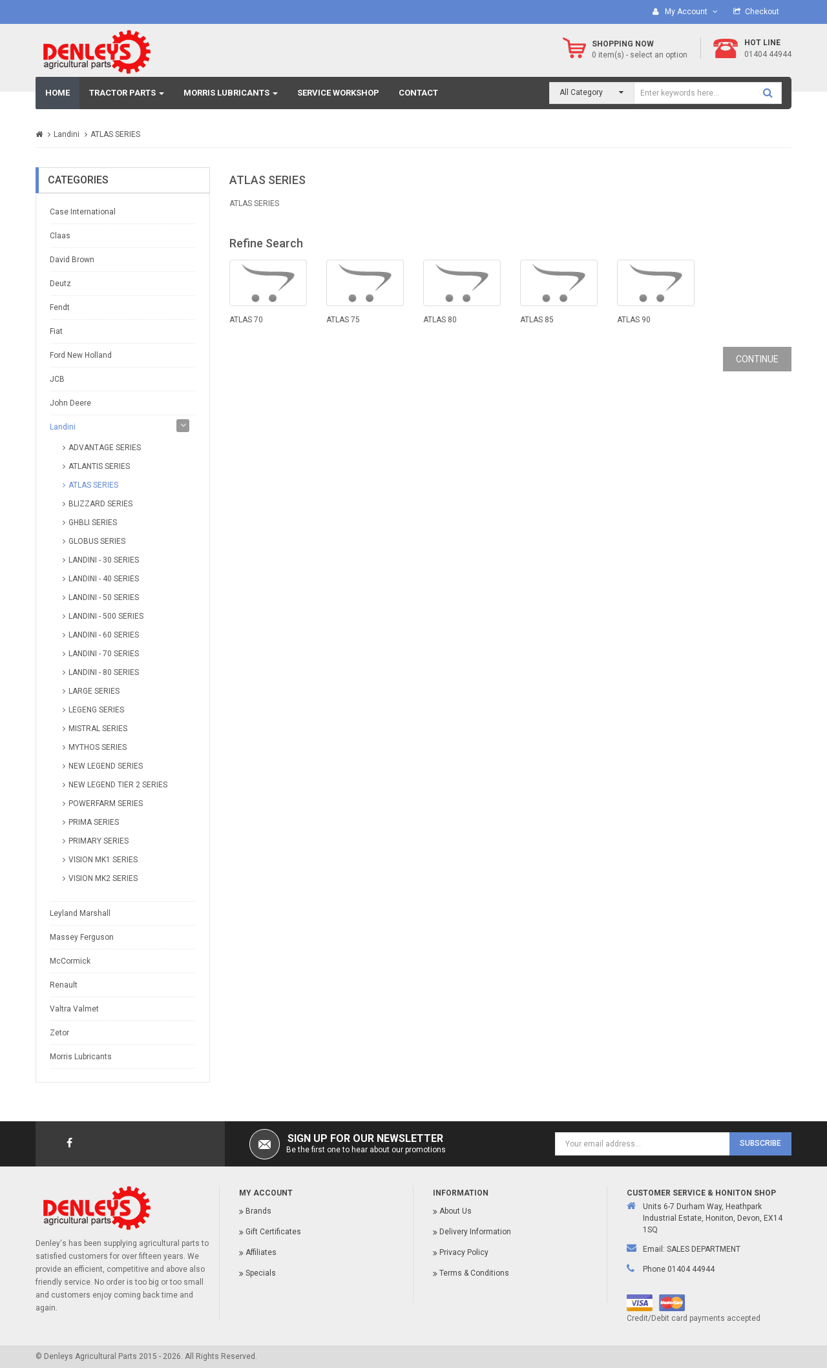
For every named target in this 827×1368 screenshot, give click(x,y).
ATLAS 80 (440, 319)
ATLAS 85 (537, 319)
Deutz (60, 283)
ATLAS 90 (634, 319)
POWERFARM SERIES (105, 803)
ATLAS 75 (343, 319)
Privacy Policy (463, 1252)
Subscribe (760, 1143)
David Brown (72, 259)
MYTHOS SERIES (97, 747)
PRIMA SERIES (93, 822)
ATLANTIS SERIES (99, 466)
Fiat (56, 331)
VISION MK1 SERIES (103, 859)
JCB (57, 379)
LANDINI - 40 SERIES (103, 578)
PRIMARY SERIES (98, 840)
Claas (60, 235)
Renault (64, 985)
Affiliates (261, 1252)
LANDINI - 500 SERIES (105, 616)
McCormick (70, 961)
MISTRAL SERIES (97, 728)
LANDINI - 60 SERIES (103, 634)
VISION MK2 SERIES (103, 878)
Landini (66, 134)
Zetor (59, 1032)
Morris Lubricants (81, 1056)
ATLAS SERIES (115, 134)
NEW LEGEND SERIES (105, 766)
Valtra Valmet (74, 1008)
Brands (258, 1211)
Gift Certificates (273, 1231)
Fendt (60, 307)
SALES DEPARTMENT (703, 1249)
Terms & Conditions (474, 1273)
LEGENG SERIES (96, 709)
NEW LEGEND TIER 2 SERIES (117, 784)
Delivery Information (475, 1231)
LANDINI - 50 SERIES (103, 597)
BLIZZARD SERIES (100, 503)
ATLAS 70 (246, 319)
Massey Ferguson (82, 937)
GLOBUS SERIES (96, 541)
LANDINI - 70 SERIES (103, 653)
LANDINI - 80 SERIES (103, 672)
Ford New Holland (81, 355)
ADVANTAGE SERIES (104, 447)
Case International (83, 211)
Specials (261, 1273)
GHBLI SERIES (92, 522)
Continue (757, 359)
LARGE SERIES (94, 691)
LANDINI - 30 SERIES (103, 560)
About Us (455, 1211)
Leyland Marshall (80, 913)
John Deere (70, 403)
